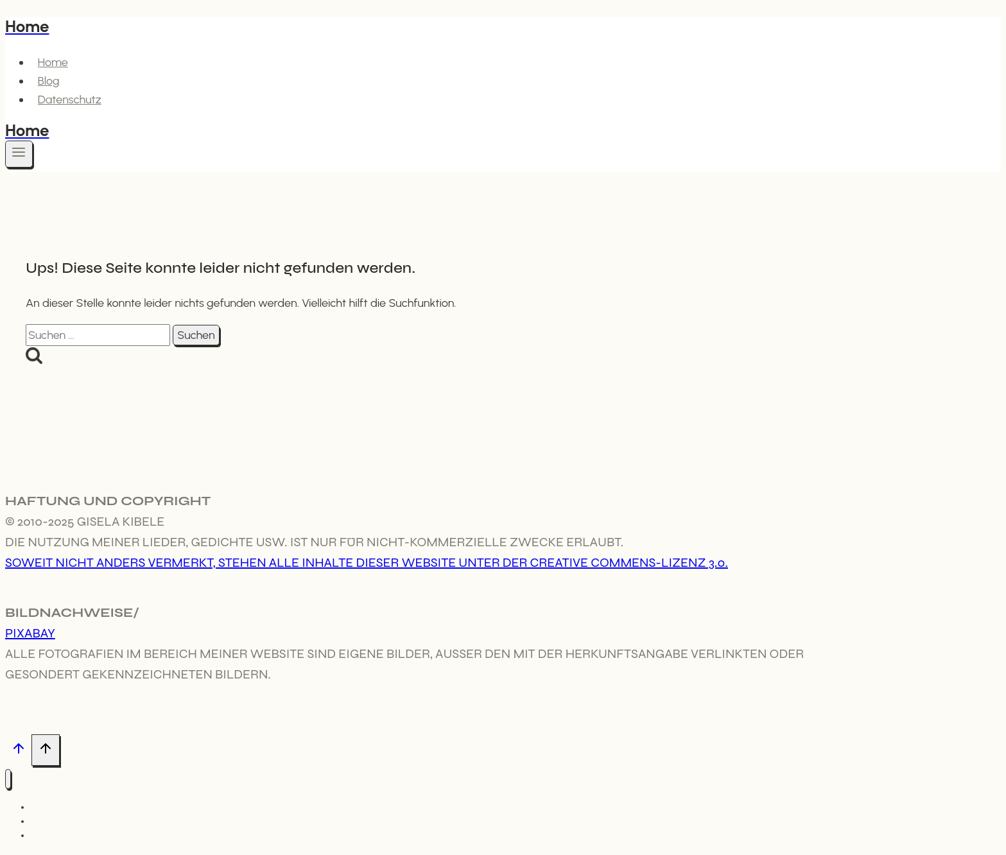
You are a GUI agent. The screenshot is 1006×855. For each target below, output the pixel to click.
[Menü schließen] (8, 779)
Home (53, 62)
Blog (49, 81)
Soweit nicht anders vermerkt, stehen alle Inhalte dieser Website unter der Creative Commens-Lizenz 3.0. (366, 563)
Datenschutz (69, 99)
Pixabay (30, 633)
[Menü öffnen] (19, 154)
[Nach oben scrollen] (18, 750)
